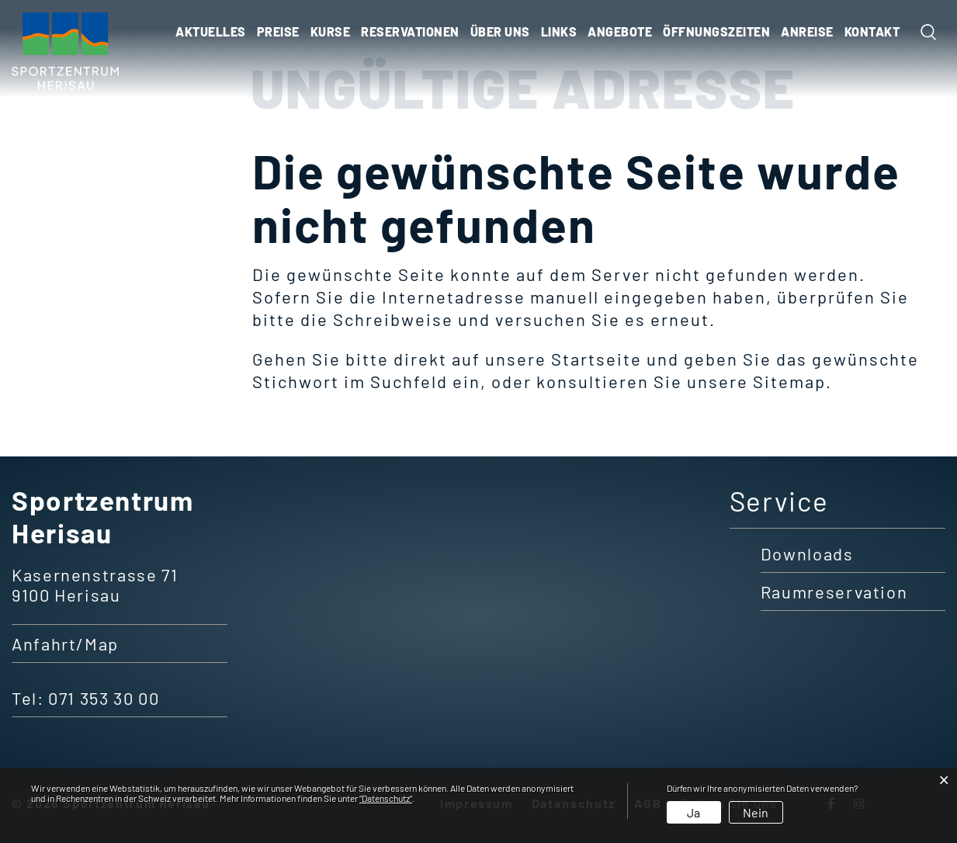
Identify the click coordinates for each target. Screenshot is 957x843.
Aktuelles (210, 31)
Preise (278, 31)
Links (559, 31)
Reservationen (410, 31)
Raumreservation (834, 591)
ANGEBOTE (620, 31)
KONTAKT (872, 31)
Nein (755, 812)
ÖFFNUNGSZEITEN (716, 31)
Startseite (596, 359)
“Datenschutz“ (385, 798)
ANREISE (807, 31)
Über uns (500, 31)
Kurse (330, 31)
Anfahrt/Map (65, 643)
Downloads (807, 553)
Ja (693, 812)
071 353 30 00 (103, 698)
